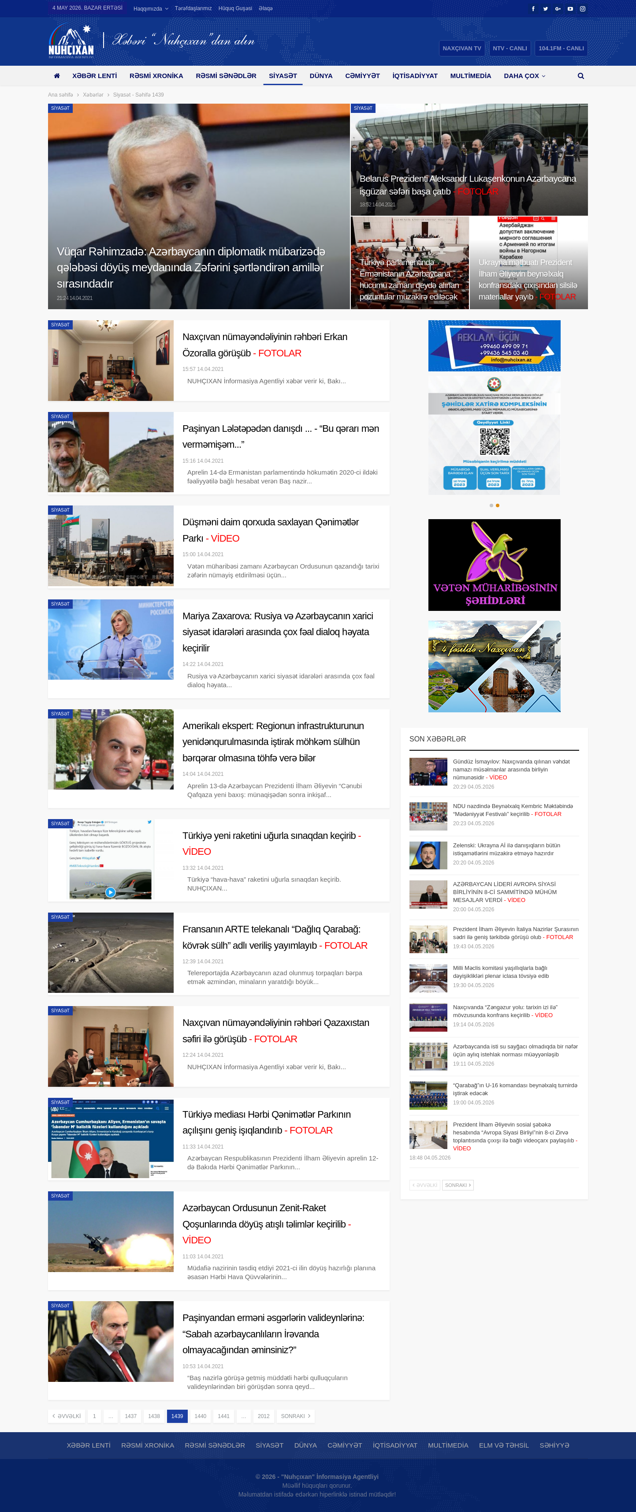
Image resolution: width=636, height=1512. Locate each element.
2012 (264, 1416)
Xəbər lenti (94, 75)
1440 (201, 1416)
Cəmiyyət (362, 75)
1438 (154, 1416)
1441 (224, 1416)
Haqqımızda (148, 9)
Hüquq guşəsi (235, 8)
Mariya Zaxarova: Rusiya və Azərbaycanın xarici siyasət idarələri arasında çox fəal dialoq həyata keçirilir (277, 632)
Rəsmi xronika (156, 75)
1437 (131, 1416)
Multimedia (470, 75)
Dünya (321, 75)
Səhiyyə (554, 1445)
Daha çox (521, 75)
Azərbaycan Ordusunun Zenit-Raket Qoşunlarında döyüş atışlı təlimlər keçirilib (266, 1224)
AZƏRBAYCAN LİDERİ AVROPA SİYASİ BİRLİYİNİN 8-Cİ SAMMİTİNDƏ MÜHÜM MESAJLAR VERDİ (505, 892)
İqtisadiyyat (415, 75)
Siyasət (283, 75)
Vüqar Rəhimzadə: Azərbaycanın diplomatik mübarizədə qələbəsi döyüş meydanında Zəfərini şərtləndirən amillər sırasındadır (191, 267)
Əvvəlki (66, 1415)
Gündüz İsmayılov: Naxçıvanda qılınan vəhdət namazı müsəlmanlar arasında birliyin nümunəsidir (511, 769)
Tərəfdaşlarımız (193, 8)
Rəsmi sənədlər (226, 75)
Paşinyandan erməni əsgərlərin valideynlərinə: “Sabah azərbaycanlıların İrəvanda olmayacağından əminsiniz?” (273, 1333)
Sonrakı (295, 1415)
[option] (494, 435)
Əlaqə (266, 8)
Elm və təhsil (504, 1445)
